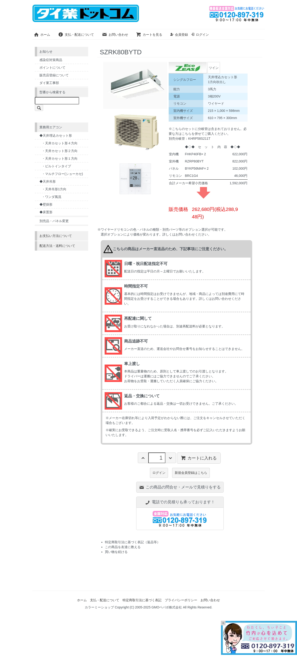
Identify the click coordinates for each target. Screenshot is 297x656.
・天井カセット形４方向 (59, 143)
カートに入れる (199, 458)
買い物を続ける (116, 552)
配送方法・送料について (57, 246)
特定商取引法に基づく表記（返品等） (132, 542)
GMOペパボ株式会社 (167, 607)
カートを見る (149, 34)
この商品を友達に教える (123, 547)
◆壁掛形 (45, 204)
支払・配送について (76, 34)
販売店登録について (54, 75)
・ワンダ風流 (51, 197)
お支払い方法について (55, 236)
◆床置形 (45, 212)
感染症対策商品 (50, 60)
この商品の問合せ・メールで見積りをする (180, 487)
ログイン (200, 34)
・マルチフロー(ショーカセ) (62, 174)
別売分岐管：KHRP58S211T (189, 138)
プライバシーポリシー (181, 600)
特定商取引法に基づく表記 (142, 600)
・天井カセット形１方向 (59, 158)
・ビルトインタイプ (56, 166)
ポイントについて (52, 67)
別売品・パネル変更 (54, 221)
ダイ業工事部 (49, 83)
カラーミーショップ (99, 607)
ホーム (42, 34)
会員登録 (179, 34)
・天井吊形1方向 (54, 189)
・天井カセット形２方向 (59, 151)
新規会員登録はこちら (191, 473)
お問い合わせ (115, 34)
